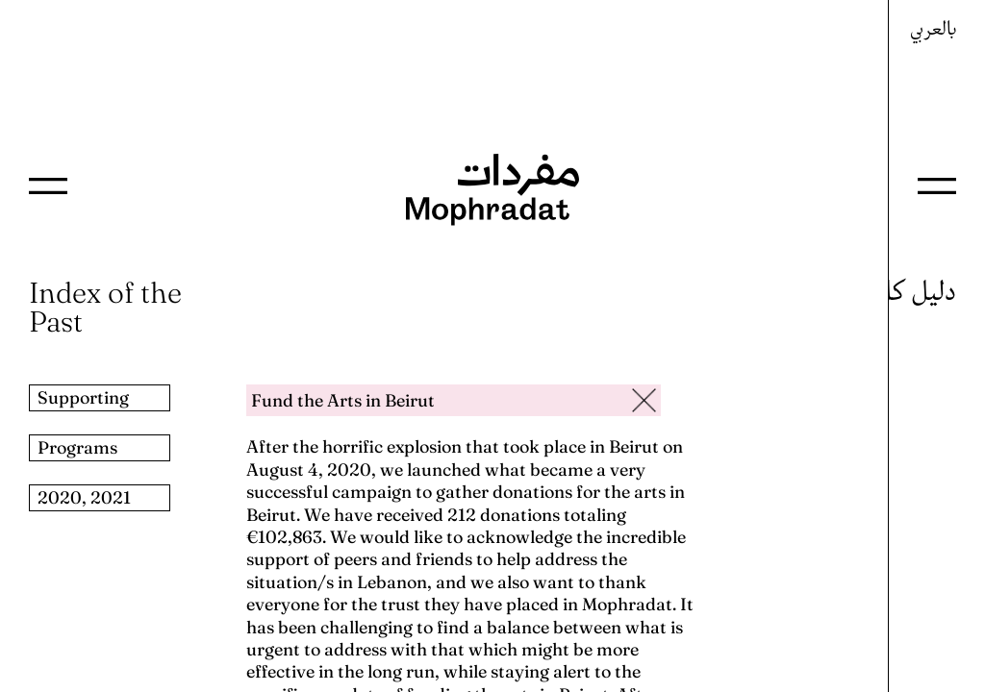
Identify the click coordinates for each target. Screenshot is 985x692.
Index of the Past (105, 307)
